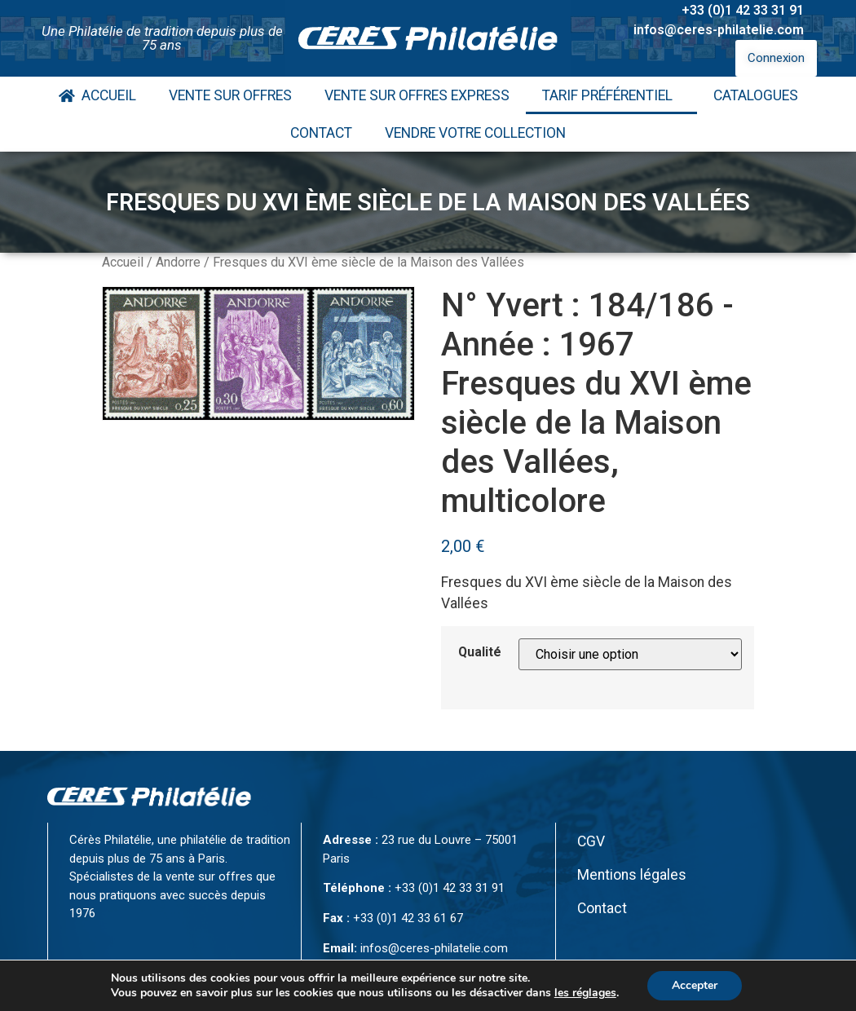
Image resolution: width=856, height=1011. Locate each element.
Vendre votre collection (475, 133)
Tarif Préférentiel (611, 95)
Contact (321, 133)
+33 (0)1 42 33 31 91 (743, 10)
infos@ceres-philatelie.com (718, 30)
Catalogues (755, 95)
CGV (591, 841)
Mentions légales (631, 875)
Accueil (97, 95)
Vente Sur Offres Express (417, 95)
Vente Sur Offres (230, 95)
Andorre (178, 262)
